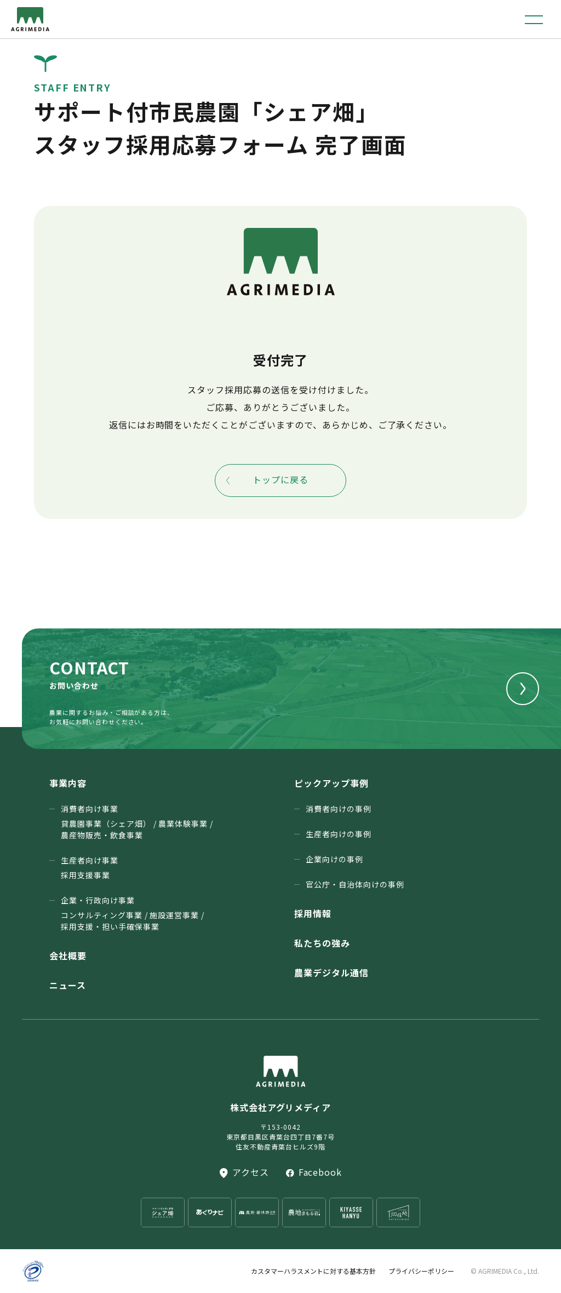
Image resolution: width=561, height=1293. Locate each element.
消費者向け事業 (137, 822)
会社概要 (68, 955)
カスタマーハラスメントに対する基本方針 (313, 1270)
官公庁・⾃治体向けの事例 (355, 884)
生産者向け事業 (89, 868)
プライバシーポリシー (421, 1270)
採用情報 (312, 913)
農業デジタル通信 (331, 972)
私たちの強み (322, 942)
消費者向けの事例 (338, 808)
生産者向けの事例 (338, 833)
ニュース (67, 985)
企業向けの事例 (334, 859)
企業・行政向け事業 (132, 913)
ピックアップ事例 (331, 782)
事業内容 (68, 782)
